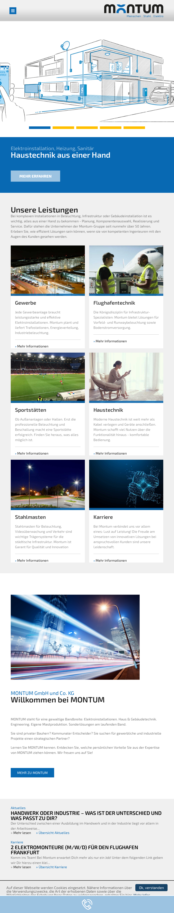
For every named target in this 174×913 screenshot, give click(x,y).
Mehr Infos (141, 895)
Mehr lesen (22, 833)
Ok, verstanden (151, 887)
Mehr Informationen (32, 366)
